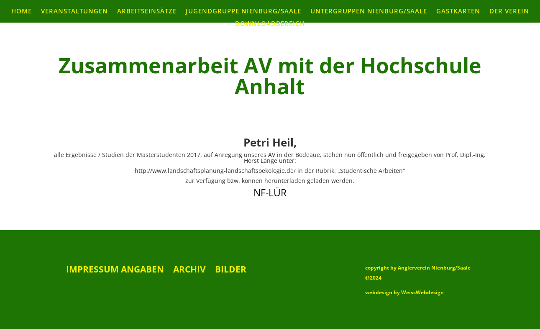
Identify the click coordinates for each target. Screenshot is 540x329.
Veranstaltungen (74, 11)
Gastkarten (458, 11)
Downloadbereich (270, 24)
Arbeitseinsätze (147, 11)
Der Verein (509, 11)
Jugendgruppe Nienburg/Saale (243, 11)
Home (21, 11)
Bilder (230, 270)
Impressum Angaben (115, 270)
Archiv (189, 270)
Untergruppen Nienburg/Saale (368, 11)
